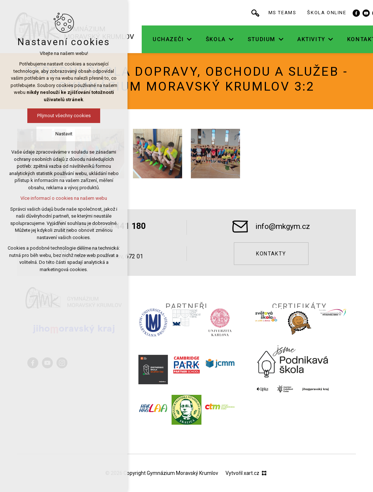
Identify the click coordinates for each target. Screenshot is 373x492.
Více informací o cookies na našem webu (63, 198)
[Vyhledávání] (266, 13)
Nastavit (63, 133)
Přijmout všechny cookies (64, 115)
